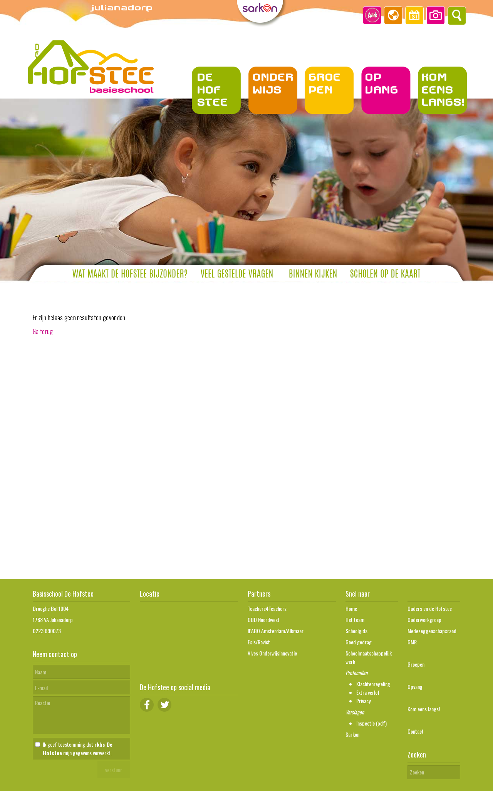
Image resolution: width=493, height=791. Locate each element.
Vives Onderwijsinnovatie (272, 653)
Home (351, 608)
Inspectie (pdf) (371, 723)
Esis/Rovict (259, 642)
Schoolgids (356, 631)
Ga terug (43, 331)
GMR (412, 642)
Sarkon (352, 734)
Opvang (415, 686)
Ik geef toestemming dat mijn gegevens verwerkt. (77, 748)
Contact (415, 731)
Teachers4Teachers (267, 608)
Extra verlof (368, 692)
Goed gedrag (358, 642)
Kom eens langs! (423, 709)
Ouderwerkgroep (424, 619)
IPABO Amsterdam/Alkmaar (276, 631)
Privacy (363, 701)
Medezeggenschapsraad (431, 631)
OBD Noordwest (264, 619)
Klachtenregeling (373, 684)
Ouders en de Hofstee (429, 608)
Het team (354, 619)
